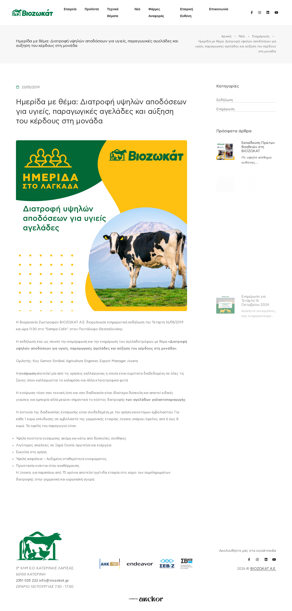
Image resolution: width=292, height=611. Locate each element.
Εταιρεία (70, 9)
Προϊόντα (92, 9)
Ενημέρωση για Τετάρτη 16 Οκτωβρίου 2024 (255, 301)
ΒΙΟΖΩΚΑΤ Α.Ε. (263, 568)
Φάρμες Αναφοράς (156, 12)
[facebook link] (251, 12)
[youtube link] (276, 12)
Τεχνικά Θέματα (112, 12)
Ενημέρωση (261, 36)
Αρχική (226, 36)
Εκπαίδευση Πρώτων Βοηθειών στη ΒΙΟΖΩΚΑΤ (258, 147)
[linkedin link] (267, 12)
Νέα (137, 9)
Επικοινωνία (218, 9)
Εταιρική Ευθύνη (186, 12)
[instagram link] (259, 12)
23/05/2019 (31, 87)
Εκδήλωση (224, 100)
